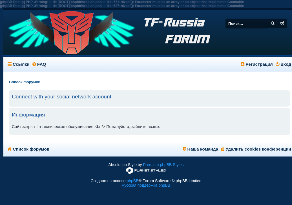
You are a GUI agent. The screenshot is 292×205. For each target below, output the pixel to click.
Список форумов (28, 149)
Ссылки (21, 64)
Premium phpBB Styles (163, 164)
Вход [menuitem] (283, 64)
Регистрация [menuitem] (257, 64)
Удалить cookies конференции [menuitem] (256, 149)
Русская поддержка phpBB (146, 185)
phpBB (132, 180)
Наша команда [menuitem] (200, 149)
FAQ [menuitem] (39, 64)
